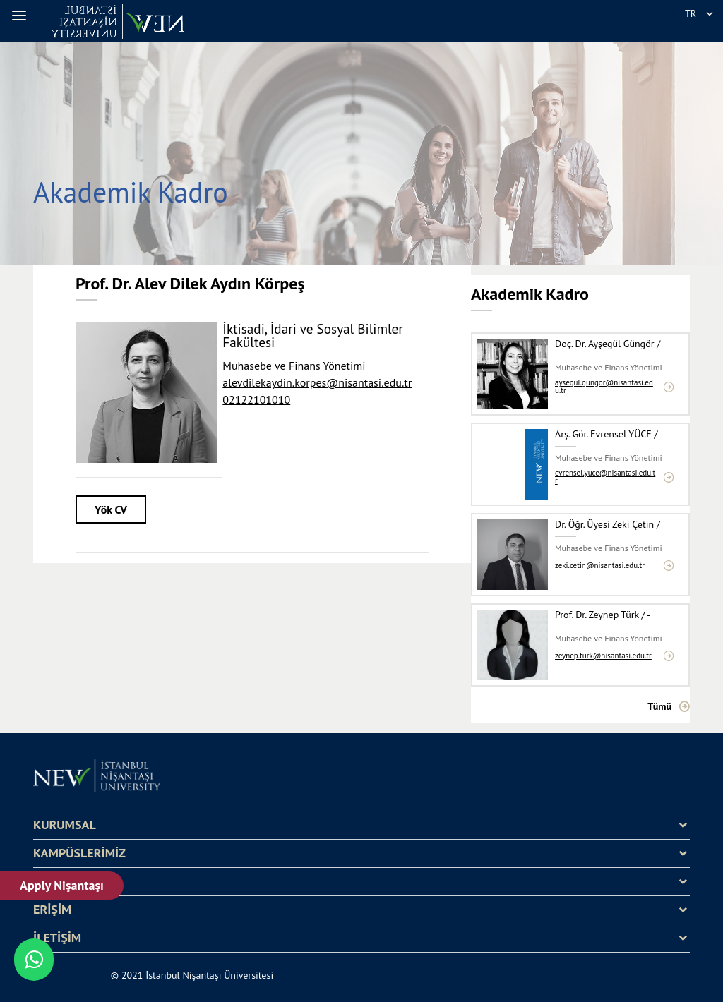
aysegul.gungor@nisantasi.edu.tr (604, 386)
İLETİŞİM (57, 937)
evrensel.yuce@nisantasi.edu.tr (605, 477)
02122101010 (256, 399)
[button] (21, 15)
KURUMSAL (64, 825)
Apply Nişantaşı (62, 885)
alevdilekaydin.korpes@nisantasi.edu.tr (317, 382)
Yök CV (111, 509)
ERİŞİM (52, 909)
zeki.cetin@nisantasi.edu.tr (600, 565)
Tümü (659, 706)
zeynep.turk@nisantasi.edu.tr (603, 656)
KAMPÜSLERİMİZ (79, 853)
